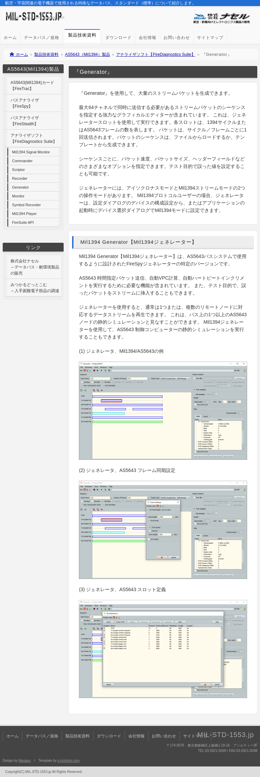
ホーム (10, 37)
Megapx (25, 760)
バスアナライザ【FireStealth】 (24, 120)
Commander (22, 161)
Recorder (19, 178)
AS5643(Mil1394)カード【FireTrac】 (32, 85)
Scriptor (18, 170)
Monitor (18, 196)
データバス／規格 (41, 37)
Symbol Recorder (26, 205)
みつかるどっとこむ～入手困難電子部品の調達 (34, 287)
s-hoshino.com (69, 760)
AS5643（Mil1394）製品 (87, 54)
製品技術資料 (46, 54)
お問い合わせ (177, 37)
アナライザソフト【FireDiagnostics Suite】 (155, 54)
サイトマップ (210, 37)
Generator (20, 187)
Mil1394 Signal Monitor (31, 152)
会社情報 (147, 37)
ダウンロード (118, 37)
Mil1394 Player (24, 214)
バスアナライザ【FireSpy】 (24, 103)
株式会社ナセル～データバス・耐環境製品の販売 (34, 267)
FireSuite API (23, 222)
